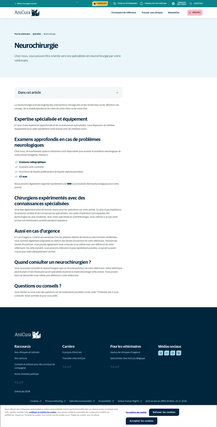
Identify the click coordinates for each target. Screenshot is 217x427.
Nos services (20, 358)
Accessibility (106, 401)
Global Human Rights (130, 401)
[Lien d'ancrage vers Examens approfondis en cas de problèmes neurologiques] (68, 142)
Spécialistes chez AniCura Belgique (127, 358)
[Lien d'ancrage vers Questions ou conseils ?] (41, 286)
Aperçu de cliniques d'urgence (125, 352)
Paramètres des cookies (136, 415)
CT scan (23, 176)
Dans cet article (68, 92)
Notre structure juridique (26, 374)
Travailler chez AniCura (73, 358)
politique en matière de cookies (42, 414)
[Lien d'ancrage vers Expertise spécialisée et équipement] (54, 119)
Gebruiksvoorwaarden (82, 401)
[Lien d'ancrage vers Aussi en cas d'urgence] (40, 231)
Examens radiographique (32, 162)
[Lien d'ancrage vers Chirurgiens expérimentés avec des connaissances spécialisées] (68, 201)
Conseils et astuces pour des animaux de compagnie (34, 366)
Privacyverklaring (55, 401)
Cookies (36, 401)
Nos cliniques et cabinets (26, 352)
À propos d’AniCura (72, 352)
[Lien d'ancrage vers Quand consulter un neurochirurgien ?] (55, 262)
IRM (69, 184)
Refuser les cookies (164, 414)
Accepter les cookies (142, 423)
